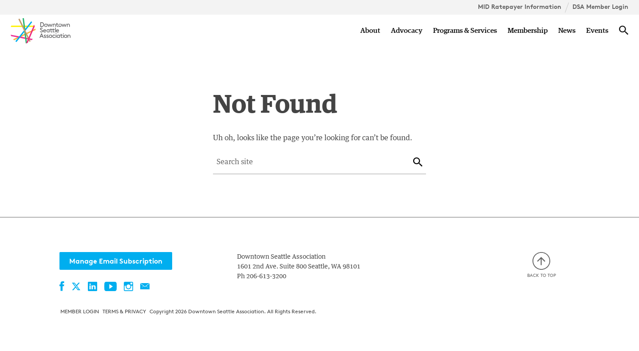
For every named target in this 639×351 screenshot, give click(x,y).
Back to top (541, 265)
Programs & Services (465, 30)
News (567, 30)
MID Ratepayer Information (519, 7)
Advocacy (406, 30)
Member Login (79, 311)
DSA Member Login (600, 7)
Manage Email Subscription (115, 260)
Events (597, 30)
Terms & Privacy (124, 311)
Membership (528, 30)
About (370, 30)
